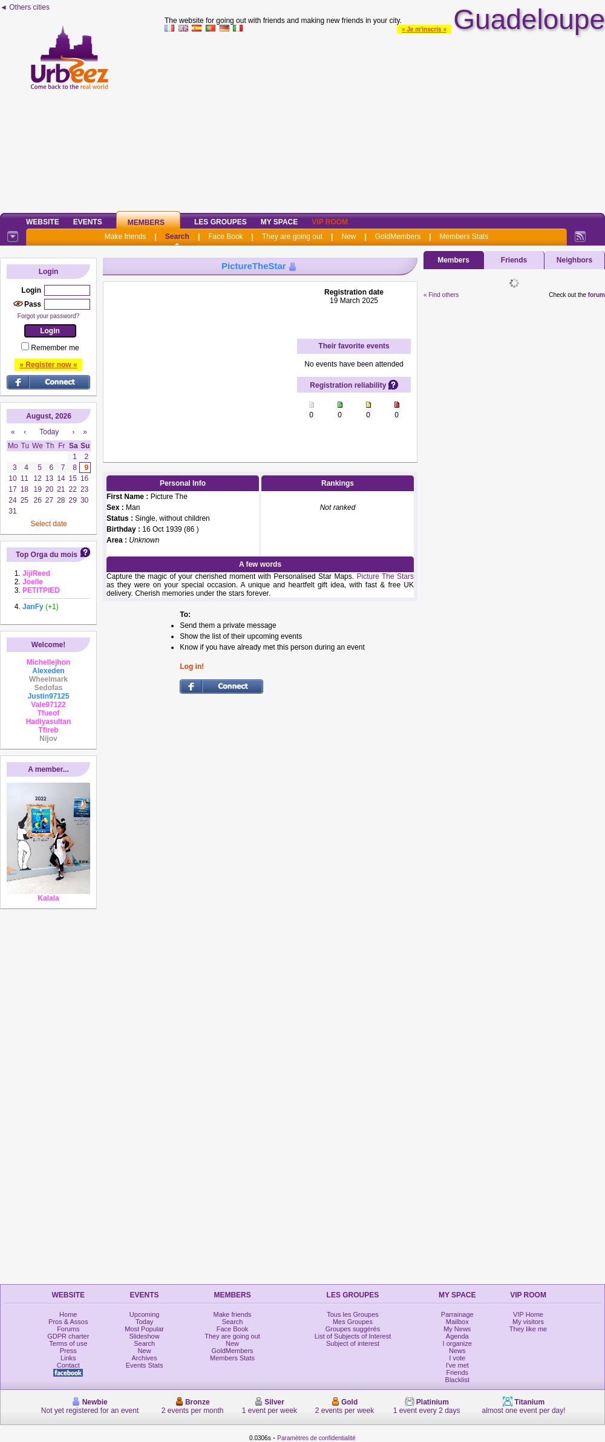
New (348, 236)
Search (177, 236)
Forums (68, 1329)
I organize (457, 1343)
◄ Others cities (25, 7)
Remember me (55, 348)
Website (42, 222)
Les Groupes (220, 222)
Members (146, 222)
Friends (514, 260)
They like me (528, 1329)
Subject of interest (352, 1343)
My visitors (528, 1321)
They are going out (292, 236)
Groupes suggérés (353, 1329)
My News (457, 1329)
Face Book (225, 236)
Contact (68, 1365)
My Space (279, 222)
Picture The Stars (384, 576)
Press (68, 1350)
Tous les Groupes (353, 1314)
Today (144, 1321)
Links (68, 1358)
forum (596, 295)
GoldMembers (397, 236)
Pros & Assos (68, 1321)
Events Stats (144, 1365)
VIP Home (528, 1314)
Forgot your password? (48, 316)
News (457, 1350)
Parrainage (457, 1314)
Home (68, 1314)
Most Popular (144, 1329)
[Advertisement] (385, 120)
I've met (457, 1365)
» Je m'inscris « (424, 29)
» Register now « (48, 364)
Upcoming (144, 1314)
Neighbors (574, 260)
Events (87, 222)
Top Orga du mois (46, 554)
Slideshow (144, 1336)
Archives (144, 1358)
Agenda (457, 1336)
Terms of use (68, 1343)
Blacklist (457, 1379)
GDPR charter (68, 1336)
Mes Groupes (353, 1321)
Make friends (125, 236)
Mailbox (457, 1321)
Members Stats (464, 236)
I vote (457, 1358)
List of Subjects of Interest (353, 1336)
